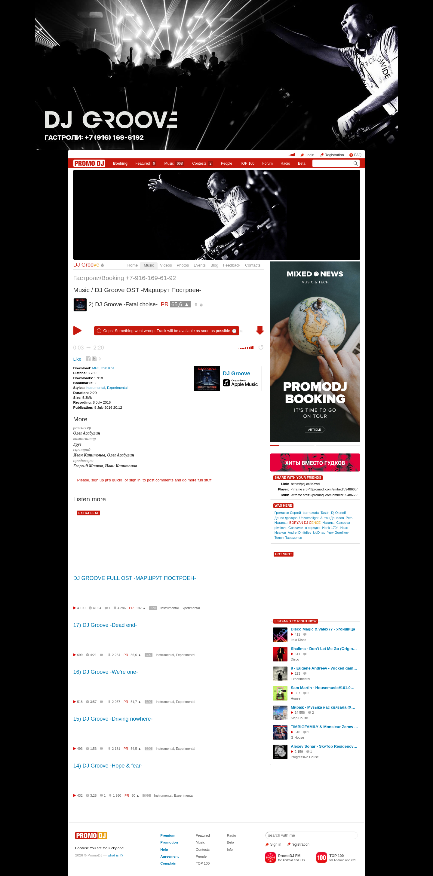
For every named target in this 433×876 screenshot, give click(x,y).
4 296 (122, 608)
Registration (334, 155)
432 (80, 795)
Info (230, 849)
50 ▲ (135, 795)
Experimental (117, 387)
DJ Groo (86, 265)
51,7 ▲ (136, 702)
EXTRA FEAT (88, 513)
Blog (214, 265)
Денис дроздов (286, 518)
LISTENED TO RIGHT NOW (296, 621)
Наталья (281, 522)
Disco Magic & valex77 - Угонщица (323, 629)
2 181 (116, 748)
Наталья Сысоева (336, 522)
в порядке (313, 528)
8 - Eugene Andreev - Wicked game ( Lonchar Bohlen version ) (324, 668)
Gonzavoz (295, 528)
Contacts (252, 265)
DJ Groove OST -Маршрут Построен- (148, 289)
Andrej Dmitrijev (299, 532)
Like (77, 359)
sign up (97, 480)
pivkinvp (281, 528)
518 (80, 702)
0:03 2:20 (88, 348)
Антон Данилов (332, 518)
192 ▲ (141, 608)
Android (287, 860)
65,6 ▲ (180, 304)
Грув (77, 444)
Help (164, 849)
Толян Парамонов (288, 537)
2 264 (116, 655)
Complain (168, 863)
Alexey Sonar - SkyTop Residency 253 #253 (324, 746)
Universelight (308, 518)
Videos (166, 265)
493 (80, 748)
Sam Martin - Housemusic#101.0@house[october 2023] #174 (324, 688)
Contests (203, 849)
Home (132, 265)
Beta (302, 163)
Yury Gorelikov (338, 532)
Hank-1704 (330, 528)
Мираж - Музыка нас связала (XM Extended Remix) (324, 707)
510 (297, 732)
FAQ (357, 155)
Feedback (231, 265)
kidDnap (319, 532)
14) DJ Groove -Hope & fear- (108, 766)
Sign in (275, 844)
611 (297, 654)
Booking (120, 163)
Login (310, 155)
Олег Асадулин (86, 433)
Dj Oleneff (338, 512)
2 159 (299, 751)
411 (297, 634)
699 (80, 655)
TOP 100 (247, 163)
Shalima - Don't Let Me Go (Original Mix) (324, 649)
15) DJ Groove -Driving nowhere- (113, 719)
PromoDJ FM (289, 856)
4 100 (81, 608)
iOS (302, 860)
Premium (167, 835)
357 (297, 693)
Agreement (169, 856)
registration (300, 844)
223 (297, 673)
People (226, 163)
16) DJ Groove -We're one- (105, 672)
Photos (183, 265)
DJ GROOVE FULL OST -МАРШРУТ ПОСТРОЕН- (134, 578)
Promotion (169, 842)
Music (174, 163)
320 (153, 608)
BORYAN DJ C (305, 522)
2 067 (116, 702)
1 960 (117, 795)
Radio (285, 163)
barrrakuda (311, 512)
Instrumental (95, 387)
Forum (267, 163)
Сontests (202, 163)
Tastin (325, 512)
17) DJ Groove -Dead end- (105, 625)
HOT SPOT (283, 554)
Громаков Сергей (288, 512)
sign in (135, 480)
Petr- (349, 518)
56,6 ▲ (136, 655)
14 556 (300, 712)
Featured (146, 163)
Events (200, 265)
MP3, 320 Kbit (103, 368)
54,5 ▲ (136, 748)
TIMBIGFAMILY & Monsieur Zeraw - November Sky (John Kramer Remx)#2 (324, 727)
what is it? (115, 855)
